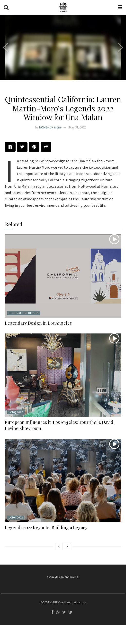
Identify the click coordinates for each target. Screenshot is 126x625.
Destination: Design (24, 313)
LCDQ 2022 (16, 412)
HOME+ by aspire (50, 127)
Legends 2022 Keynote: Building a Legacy (46, 527)
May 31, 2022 (77, 127)
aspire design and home (62, 577)
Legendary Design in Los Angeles (38, 323)
